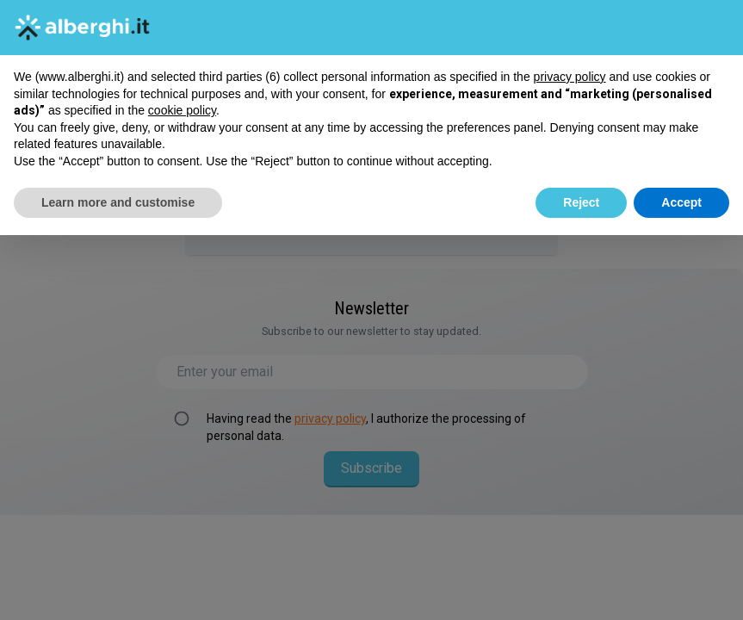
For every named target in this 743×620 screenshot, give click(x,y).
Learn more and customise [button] (118, 202)
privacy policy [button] (570, 77)
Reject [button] (581, 202)
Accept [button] (681, 202)
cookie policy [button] (182, 110)
